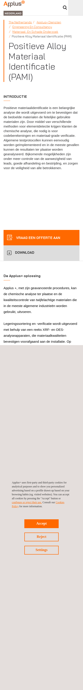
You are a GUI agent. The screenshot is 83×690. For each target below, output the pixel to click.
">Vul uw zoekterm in (65, 7)
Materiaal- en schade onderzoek (35, 31)
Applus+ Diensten (49, 22)
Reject (41, 536)
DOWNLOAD (24, 252)
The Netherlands (20, 22)
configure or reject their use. (27, 502)
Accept (41, 523)
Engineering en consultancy (32, 27)
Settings (41, 550)
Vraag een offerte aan (37, 238)
